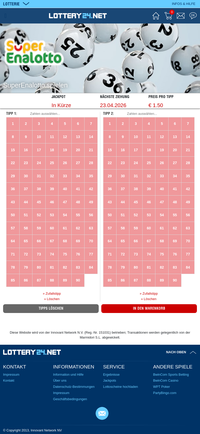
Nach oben (176, 352)
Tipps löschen (51, 308)
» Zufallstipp (52, 293)
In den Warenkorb (149, 308)
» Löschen (52, 299)
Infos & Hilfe (183, 4)
